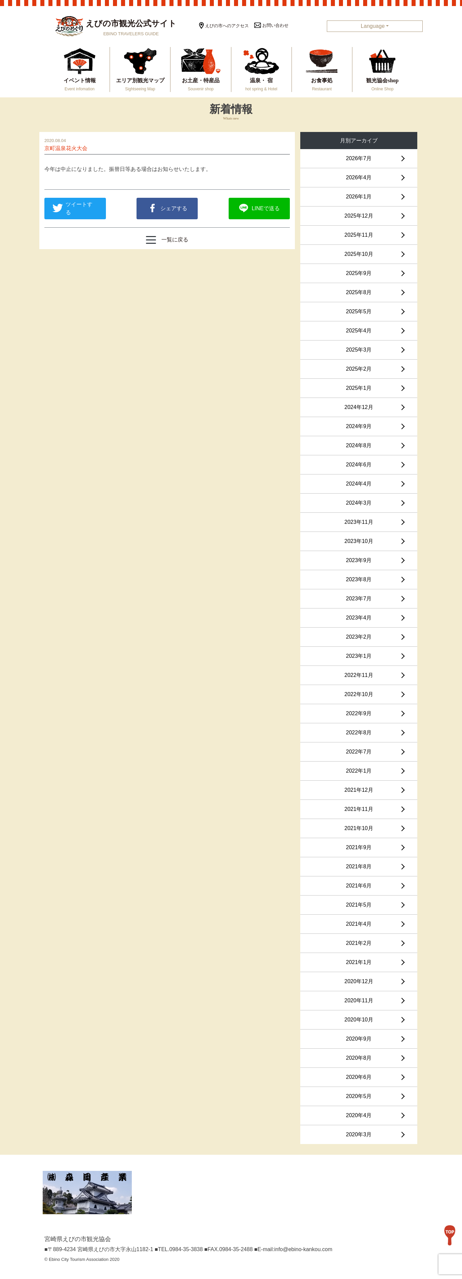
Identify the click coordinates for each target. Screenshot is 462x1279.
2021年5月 (359, 905)
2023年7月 (359, 598)
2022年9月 (359, 713)
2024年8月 (359, 445)
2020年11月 (358, 1000)
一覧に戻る (167, 240)
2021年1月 (359, 962)
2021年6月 (359, 885)
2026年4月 (359, 177)
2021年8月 (359, 866)
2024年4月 (359, 484)
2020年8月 (359, 1058)
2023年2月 (359, 637)
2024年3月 (359, 503)
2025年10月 (358, 254)
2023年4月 (359, 618)
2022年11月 (358, 675)
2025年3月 (359, 350)
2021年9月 (359, 847)
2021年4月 (359, 924)
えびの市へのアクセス (224, 25)
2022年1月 (359, 771)
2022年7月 (359, 752)
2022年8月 (359, 732)
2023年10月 (358, 541)
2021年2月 (359, 943)
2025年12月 (358, 216)
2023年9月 (359, 560)
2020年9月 (359, 1039)
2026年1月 (359, 196)
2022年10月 (358, 694)
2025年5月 (359, 311)
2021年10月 (358, 828)
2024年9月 (359, 426)
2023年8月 (359, 579)
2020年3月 (359, 1134)
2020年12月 (358, 981)
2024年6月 (359, 464)
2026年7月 (359, 158)
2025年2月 (359, 369)
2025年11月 (358, 235)
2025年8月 (359, 292)
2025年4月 (359, 330)
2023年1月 (359, 656)
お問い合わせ (271, 25)
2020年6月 (359, 1077)
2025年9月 (359, 273)
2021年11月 (358, 809)
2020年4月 (359, 1115)
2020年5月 (359, 1096)
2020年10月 (358, 1019)
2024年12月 (358, 407)
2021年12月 (358, 790)
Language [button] (373, 26)
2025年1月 (359, 388)
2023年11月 (358, 522)
